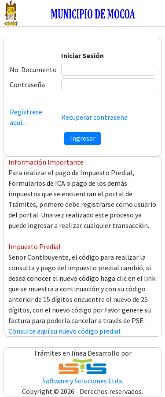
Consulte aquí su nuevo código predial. (65, 331)
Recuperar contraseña (94, 117)
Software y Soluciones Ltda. (82, 380)
